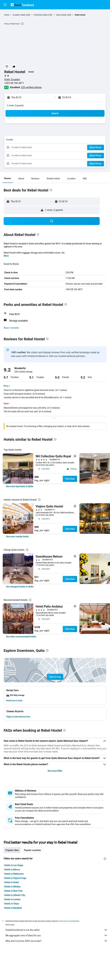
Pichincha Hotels (41, 15)
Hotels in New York (13, 891)
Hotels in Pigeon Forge (15, 878)
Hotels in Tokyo (11, 903)
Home (6, 15)
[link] (20, 486)
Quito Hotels (61, 15)
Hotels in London (12, 899)
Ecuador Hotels (19, 15)
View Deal (70, 479)
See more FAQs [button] (55, 771)
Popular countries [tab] (32, 850)
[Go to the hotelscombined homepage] (22, 4)
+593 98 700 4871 (14, 83)
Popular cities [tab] (12, 850)
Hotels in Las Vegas (13, 865)
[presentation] (22, 23)
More (6, 256)
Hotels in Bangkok (13, 908)
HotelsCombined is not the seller (56, 930)
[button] (5, 4)
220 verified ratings (31, 87)
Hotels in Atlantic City (14, 895)
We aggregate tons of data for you (56, 935)
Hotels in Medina (12, 886)
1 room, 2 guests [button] (15, 105)
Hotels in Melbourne (14, 874)
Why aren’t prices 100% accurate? (56, 941)
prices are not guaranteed (69, 921)
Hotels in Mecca (12, 869)
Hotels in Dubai (11, 882)
